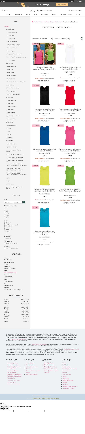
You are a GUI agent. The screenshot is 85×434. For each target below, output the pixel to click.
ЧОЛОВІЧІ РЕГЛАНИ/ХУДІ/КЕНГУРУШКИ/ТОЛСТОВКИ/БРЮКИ (17, 164)
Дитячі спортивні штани (50, 369)
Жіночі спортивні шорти (13, 94)
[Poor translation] (6, 408)
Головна (8, 14)
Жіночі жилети (11, 85)
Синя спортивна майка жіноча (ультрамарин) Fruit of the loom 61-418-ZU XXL (44, 232)
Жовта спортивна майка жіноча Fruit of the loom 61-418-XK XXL (45, 190)
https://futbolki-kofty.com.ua (18, 339)
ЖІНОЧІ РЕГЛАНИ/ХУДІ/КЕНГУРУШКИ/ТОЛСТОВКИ (14, 169)
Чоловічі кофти (11, 60)
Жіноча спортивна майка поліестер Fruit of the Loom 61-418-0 (44, 69)
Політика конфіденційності (52, 398)
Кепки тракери (67, 367)
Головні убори (9, 122)
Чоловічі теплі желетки (13, 384)
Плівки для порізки (12, 143)
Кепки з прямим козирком (70, 369)
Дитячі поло (10, 103)
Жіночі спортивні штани (13, 88)
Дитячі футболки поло (50, 367)
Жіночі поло (10, 69)
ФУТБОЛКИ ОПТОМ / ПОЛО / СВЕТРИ (14, 150)
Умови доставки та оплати (70, 386)
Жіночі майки (29, 369)
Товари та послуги (40, 22)
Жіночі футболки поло (32, 367)
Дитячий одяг (9, 97)
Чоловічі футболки (12, 32)
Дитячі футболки (11, 100)
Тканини (8, 178)
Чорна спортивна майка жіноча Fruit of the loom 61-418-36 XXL (44, 110)
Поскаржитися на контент (39, 398)
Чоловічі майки (11, 38)
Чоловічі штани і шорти (13, 44)
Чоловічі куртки (11, 51)
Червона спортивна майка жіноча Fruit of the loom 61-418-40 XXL (70, 110)
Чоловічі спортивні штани (14, 374)
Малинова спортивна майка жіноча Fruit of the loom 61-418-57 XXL (70, 150)
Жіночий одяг (9, 63)
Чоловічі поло (10, 35)
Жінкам (28, 14)
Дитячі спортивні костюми (14, 116)
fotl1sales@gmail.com (10, 272)
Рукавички (9, 137)
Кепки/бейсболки (11, 125)
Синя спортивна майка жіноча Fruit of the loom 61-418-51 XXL (44, 150)
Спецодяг (8, 181)
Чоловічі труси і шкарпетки (14, 54)
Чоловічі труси (11, 378)
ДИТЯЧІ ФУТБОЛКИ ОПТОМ (15, 161)
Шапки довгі (66, 378)
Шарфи (9, 134)
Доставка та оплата (66, 14)
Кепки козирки (66, 370)
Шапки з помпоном (68, 380)
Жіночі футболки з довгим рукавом (16, 82)
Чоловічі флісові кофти (13, 380)
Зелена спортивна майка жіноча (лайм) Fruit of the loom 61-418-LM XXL (70, 191)
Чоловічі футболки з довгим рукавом (17, 57)
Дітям (35, 14)
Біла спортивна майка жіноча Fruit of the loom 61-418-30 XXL (70, 68)
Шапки (8, 131)
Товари (6, 26)
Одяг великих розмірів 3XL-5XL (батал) (14, 187)
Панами (9, 128)
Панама (65, 372)
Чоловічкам (18, 14)
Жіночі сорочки (11, 78)
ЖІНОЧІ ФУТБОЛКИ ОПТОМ (15, 158)
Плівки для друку (11, 147)
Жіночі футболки (11, 66)
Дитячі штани (10, 109)
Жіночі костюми (11, 91)
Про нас (54, 14)
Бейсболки (66, 365)
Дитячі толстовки (11, 106)
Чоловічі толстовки (12, 41)
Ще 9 (7, 233)
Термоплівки (9, 140)
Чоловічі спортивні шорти (14, 376)
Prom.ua (51, 395)
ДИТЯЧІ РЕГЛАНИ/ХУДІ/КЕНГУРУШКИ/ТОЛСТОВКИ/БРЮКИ (17, 173)
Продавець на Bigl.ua (42, 397)
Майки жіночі (10, 72)
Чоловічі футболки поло (14, 367)
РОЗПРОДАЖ (44, 14)
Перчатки (65, 384)
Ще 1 (7, 217)
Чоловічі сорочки (11, 48)
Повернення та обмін (68, 388)
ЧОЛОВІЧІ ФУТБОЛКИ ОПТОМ (15, 154)
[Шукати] (2, 10)
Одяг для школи (11, 119)
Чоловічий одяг (10, 29)
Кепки (64, 363)
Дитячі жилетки (11, 112)
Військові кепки (67, 374)
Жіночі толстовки (11, 75)
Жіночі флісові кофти (32, 374)
